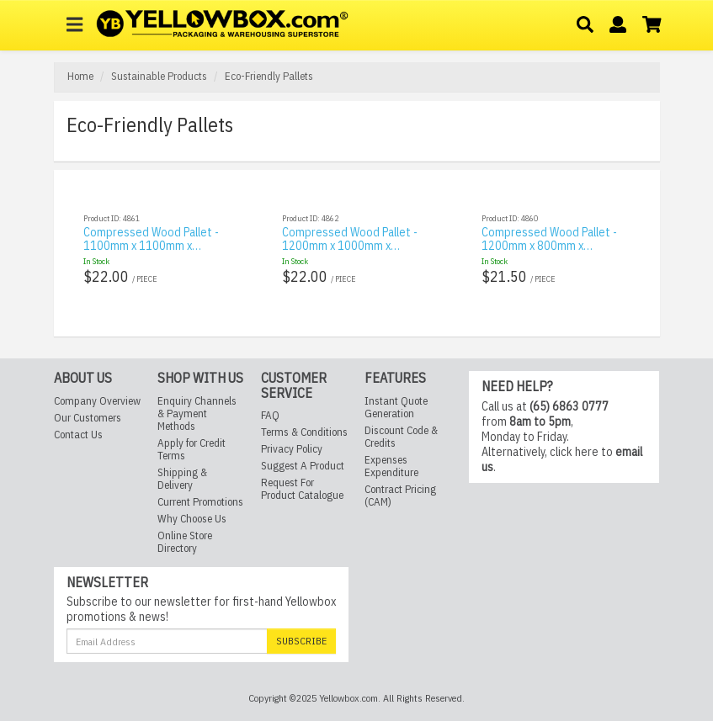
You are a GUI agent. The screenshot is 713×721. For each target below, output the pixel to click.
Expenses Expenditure (391, 452)
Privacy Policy (291, 435)
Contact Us (78, 421)
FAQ (270, 402)
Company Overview (97, 387)
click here (574, 438)
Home (80, 76)
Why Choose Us (191, 505)
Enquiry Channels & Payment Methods (197, 400)
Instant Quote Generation (396, 393)
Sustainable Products (159, 76)
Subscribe (301, 627)
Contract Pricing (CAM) (400, 482)
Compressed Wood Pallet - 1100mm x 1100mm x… (151, 239)
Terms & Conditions (304, 418)
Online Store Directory (184, 528)
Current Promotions (200, 488)
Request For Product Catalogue (302, 475)
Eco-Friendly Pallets (269, 76)
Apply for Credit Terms (191, 435)
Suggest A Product (302, 452)
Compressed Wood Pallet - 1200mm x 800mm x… (549, 239)
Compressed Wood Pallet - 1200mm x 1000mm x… (350, 239)
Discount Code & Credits (401, 423)
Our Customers (87, 404)
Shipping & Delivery (182, 465)
